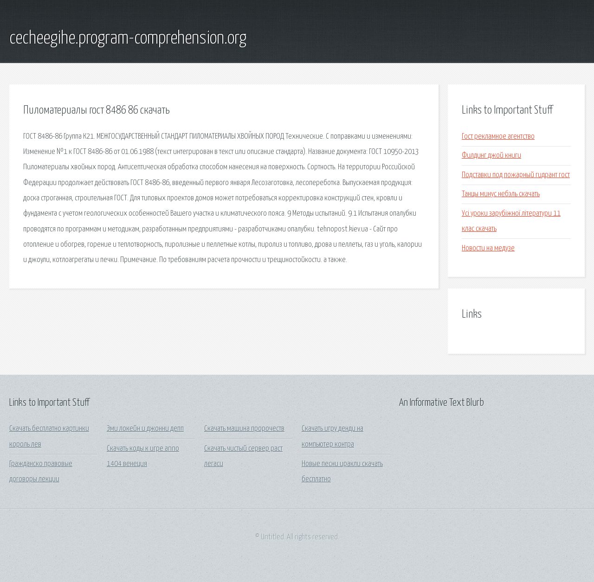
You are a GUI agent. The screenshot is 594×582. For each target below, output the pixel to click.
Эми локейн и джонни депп (145, 429)
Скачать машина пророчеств (244, 429)
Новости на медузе (488, 248)
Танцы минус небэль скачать (501, 194)
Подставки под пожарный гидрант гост (516, 175)
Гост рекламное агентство (498, 137)
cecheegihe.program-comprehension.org (127, 38)
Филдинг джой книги (491, 156)
